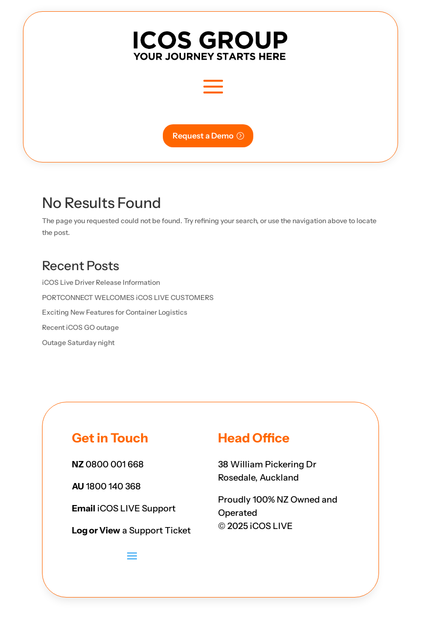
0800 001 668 (115, 464)
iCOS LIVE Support (136, 508)
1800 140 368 (113, 486)
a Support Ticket (156, 530)
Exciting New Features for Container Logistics (114, 312)
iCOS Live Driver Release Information (101, 282)
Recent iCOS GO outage (80, 327)
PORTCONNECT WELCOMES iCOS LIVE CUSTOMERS (128, 297)
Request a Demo (203, 135)
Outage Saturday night (78, 342)
